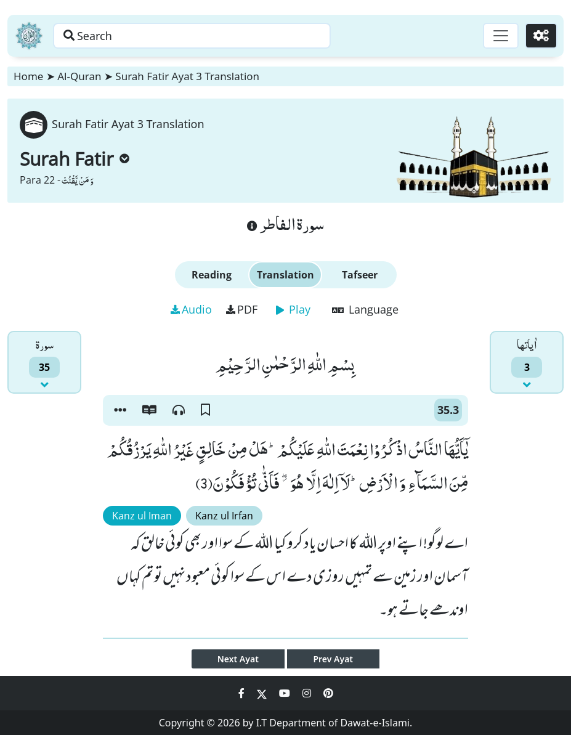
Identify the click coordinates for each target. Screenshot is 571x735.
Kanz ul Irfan (224, 515)
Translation (285, 275)
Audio (191, 309)
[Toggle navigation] (501, 36)
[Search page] (192, 35)
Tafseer (360, 275)
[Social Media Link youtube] (286, 693)
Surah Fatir (74, 158)
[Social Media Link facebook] (242, 693)
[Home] (29, 36)
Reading (212, 275)
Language (365, 309)
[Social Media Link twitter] (263, 693)
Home (28, 76)
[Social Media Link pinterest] (328, 693)
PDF (241, 309)
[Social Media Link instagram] (308, 693)
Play (293, 309)
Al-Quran (79, 76)
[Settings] (541, 36)
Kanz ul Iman (142, 515)
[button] (120, 410)
